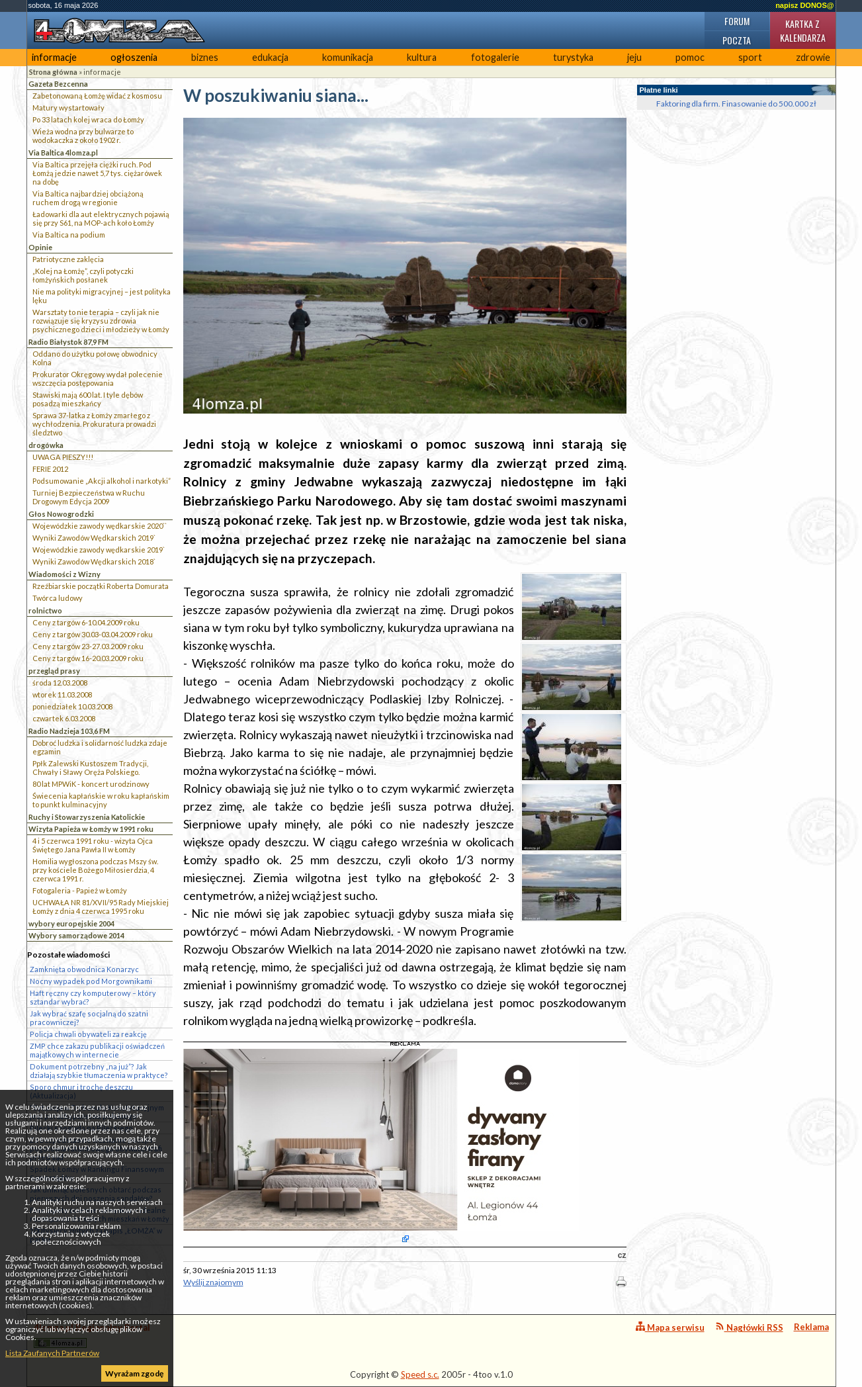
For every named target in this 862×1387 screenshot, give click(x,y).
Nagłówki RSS (749, 1327)
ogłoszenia (133, 57)
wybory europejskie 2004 (71, 923)
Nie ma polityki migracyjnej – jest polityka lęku (101, 295)
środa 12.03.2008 (59, 682)
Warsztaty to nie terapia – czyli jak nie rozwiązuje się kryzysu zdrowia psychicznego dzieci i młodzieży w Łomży (100, 321)
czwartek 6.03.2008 (63, 718)
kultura (422, 57)
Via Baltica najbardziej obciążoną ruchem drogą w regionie (88, 197)
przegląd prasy (54, 670)
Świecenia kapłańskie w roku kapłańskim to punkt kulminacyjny (100, 800)
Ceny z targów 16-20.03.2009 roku (88, 658)
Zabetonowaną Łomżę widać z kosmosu (97, 95)
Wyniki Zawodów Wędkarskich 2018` (93, 561)
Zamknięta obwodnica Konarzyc (84, 969)
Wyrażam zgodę (134, 1373)
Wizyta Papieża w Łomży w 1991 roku (90, 829)
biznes (204, 57)
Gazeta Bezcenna (58, 83)
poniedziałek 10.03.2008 (72, 706)
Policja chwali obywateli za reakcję (88, 1034)
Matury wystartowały (68, 107)
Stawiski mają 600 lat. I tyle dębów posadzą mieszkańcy (87, 399)
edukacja (270, 57)
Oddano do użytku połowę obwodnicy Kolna (94, 358)
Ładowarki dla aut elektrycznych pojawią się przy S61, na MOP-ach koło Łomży (100, 218)
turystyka (573, 57)
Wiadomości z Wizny (64, 574)
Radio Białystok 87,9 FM (68, 341)
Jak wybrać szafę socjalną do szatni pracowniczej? (89, 1017)
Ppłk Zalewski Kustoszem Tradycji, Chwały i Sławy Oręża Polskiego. (90, 767)
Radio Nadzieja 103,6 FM (69, 731)
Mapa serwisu (670, 1327)
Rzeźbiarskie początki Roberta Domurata (100, 586)
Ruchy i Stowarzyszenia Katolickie (86, 817)
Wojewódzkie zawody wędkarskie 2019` (98, 549)
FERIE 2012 (50, 469)
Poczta (736, 40)
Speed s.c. (420, 1374)
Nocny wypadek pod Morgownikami (91, 981)
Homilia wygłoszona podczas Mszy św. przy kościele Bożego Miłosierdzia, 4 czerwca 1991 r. (95, 870)
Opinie (40, 247)
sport (750, 57)
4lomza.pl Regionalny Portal (92, 1335)
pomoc (690, 57)
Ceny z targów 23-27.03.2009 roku (88, 646)
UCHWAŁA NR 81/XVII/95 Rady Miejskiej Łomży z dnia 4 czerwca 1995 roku (100, 906)
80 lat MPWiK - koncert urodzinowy (91, 784)
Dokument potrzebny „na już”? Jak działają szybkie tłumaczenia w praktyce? (99, 1070)
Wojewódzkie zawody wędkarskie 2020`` (99, 525)
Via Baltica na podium (68, 234)
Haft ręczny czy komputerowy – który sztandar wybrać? (93, 997)
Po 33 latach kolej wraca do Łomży (88, 119)
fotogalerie (495, 57)
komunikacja (347, 57)
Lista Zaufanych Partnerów (52, 1353)
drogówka (46, 445)
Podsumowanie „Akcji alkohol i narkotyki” (101, 480)
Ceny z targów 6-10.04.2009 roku (86, 622)
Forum (737, 21)
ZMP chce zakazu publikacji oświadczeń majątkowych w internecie (97, 1050)
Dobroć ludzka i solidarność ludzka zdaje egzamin (99, 747)
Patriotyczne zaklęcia (68, 259)
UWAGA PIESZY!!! (62, 457)
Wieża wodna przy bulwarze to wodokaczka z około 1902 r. (83, 135)
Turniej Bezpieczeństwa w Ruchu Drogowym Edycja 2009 (88, 497)
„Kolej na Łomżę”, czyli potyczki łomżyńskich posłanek (83, 275)
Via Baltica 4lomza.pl (63, 152)
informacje (54, 57)
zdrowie (813, 57)
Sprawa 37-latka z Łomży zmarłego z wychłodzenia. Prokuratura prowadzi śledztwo (94, 424)
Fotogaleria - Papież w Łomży (79, 890)
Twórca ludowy (57, 598)
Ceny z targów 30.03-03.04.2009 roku (92, 634)
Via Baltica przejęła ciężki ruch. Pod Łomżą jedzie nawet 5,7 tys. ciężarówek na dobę (97, 173)
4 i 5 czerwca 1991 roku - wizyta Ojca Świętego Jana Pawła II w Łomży (92, 845)
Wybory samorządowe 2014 (76, 935)
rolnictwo (45, 610)
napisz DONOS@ (804, 5)
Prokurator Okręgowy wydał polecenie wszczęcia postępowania (97, 378)
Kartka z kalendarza (803, 30)
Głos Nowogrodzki (61, 514)
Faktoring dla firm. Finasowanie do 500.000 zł (736, 104)
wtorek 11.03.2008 (62, 694)
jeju (634, 57)
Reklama (811, 1326)
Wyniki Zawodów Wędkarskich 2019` (93, 537)
